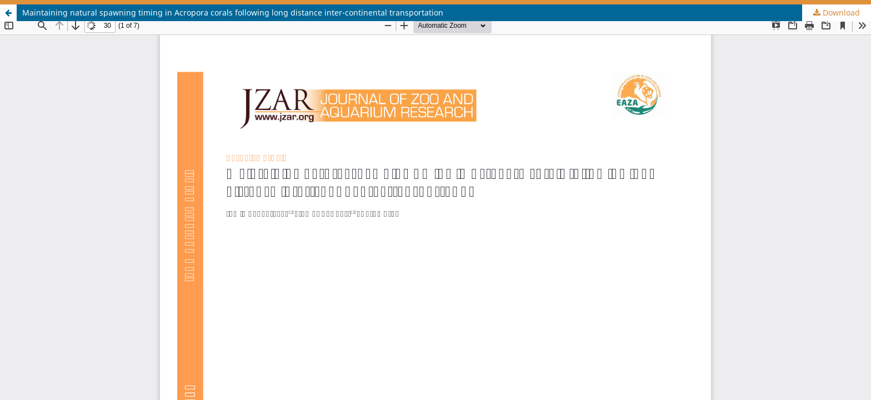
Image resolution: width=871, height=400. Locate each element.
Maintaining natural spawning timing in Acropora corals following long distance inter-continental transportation (232, 12)
